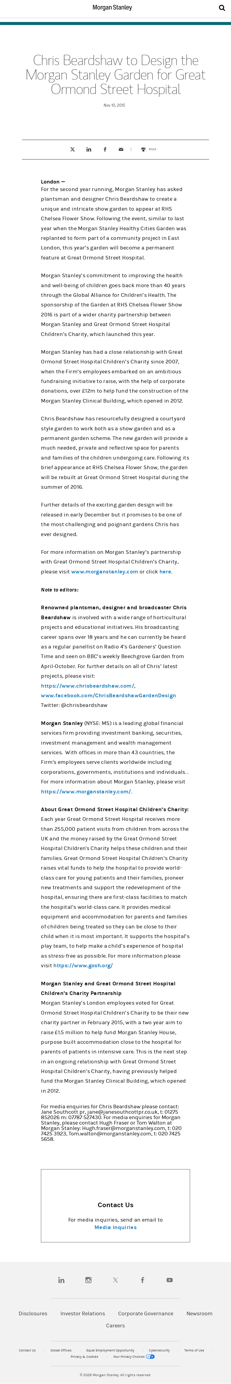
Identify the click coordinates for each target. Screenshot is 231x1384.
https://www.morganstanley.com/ (86, 792)
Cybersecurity (160, 1350)
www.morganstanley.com (104, 572)
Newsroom (199, 1313)
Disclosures (33, 1313)
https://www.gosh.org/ (83, 965)
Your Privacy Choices (134, 1357)
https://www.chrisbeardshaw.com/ (87, 686)
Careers (115, 1326)
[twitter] (115, 1280)
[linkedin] (61, 1280)
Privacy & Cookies (85, 1357)
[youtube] (170, 1280)
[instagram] (88, 1280)
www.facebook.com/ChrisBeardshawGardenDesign (108, 695)
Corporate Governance (145, 1313)
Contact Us (28, 1350)
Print (155, 146)
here (165, 572)
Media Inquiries (115, 1227)
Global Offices (61, 1350)
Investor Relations (82, 1313)
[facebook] (143, 1280)
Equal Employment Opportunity (110, 1350)
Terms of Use (194, 1350)
